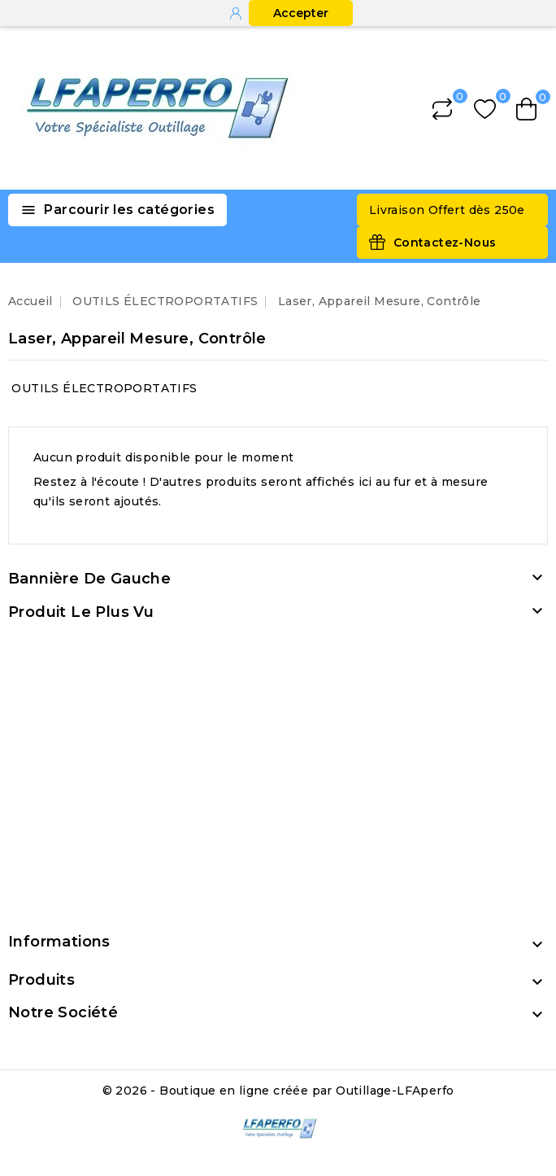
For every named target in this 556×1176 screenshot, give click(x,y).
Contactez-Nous (445, 242)
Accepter (300, 13)
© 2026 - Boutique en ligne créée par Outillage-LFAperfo (278, 1090)
